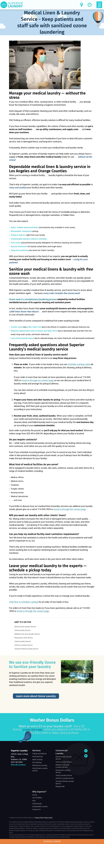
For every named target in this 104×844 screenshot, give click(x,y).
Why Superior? (39, 791)
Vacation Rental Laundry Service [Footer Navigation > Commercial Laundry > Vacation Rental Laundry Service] (65, 782)
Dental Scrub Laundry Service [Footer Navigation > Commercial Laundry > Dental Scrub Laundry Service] (64, 758)
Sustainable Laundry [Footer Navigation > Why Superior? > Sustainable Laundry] (40, 806)
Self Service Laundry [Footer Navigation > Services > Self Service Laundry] (39, 765)
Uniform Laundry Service (23, 645)
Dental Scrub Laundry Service (25, 627)
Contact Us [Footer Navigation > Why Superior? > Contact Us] (36, 809)
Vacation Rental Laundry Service (26, 649)
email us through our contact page (37, 380)
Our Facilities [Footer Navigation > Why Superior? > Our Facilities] (37, 798)
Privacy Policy (39, 818)
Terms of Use (48, 818)
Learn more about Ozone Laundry (36, 696)
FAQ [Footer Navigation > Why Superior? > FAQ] (33, 801)
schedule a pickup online (79, 364)
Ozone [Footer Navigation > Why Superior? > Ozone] (34, 795)
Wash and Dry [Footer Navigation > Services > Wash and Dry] (37, 760)
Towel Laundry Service (22, 641)
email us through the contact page (70, 509)
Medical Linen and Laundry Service (27, 634)
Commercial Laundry (62, 752)
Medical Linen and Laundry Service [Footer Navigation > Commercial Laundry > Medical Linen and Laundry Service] (62, 766)
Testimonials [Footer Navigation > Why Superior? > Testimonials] (37, 804)
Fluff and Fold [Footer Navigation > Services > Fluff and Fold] (37, 757)
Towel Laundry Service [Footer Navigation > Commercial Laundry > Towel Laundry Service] (64, 775)
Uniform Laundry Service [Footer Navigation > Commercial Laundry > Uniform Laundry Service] (65, 778)
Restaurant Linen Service (23, 638)
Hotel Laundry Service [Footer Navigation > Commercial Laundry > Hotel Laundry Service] (64, 762)
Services (36, 750)
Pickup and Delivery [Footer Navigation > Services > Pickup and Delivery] (39, 754)
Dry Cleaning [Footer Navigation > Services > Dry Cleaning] (37, 762)
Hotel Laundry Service (22, 630)
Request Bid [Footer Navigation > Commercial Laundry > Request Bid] (60, 786)
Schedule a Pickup (52, 841)
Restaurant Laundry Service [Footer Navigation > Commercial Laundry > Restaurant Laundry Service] (63, 771)
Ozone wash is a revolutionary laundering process (33, 299)
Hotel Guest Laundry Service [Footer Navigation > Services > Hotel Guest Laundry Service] (40, 769)
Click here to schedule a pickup (23, 602)
